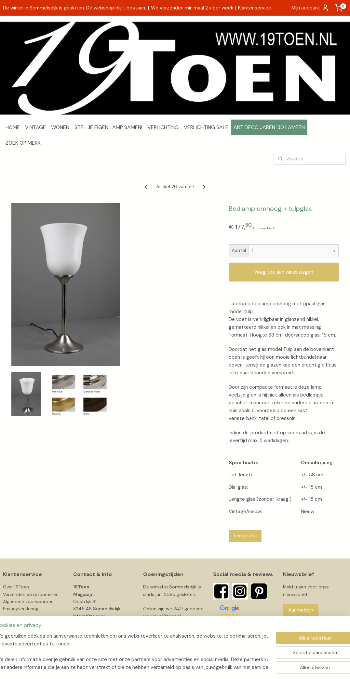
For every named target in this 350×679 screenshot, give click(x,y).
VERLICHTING (163, 127)
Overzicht (245, 535)
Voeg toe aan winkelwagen (283, 272)
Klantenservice (254, 8)
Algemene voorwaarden (28, 601)
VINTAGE (35, 127)
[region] (132, 651)
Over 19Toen (16, 587)
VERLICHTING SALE (206, 127)
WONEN (60, 127)
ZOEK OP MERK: (24, 142)
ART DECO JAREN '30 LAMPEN (269, 127)
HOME (13, 127)
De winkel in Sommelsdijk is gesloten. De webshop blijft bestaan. (74, 8)
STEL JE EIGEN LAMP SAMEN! (108, 127)
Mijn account (310, 8)
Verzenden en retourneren (31, 594)
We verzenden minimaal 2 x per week (192, 8)
